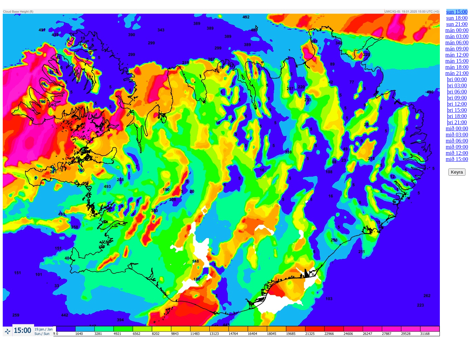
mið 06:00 (457, 141)
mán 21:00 (457, 73)
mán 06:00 (457, 42)
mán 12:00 (457, 55)
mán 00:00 (457, 30)
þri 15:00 (457, 110)
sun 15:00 (457, 12)
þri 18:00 (457, 116)
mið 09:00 (457, 147)
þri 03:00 (457, 85)
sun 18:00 (457, 18)
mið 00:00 (457, 128)
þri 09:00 (457, 98)
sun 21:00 (457, 24)
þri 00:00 (457, 79)
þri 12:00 (457, 104)
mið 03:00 (457, 134)
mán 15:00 (457, 61)
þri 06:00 (457, 91)
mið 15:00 (457, 159)
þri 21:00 (457, 122)
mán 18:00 (457, 67)
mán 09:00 (457, 48)
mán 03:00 (457, 36)
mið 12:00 (457, 153)
